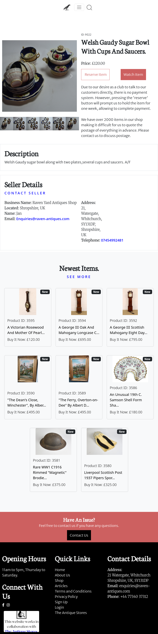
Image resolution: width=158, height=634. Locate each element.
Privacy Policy (66, 596)
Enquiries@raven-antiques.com (42, 218)
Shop (59, 580)
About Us (62, 575)
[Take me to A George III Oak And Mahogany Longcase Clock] (79, 317)
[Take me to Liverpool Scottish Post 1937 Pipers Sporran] (104, 460)
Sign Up (61, 602)
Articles (61, 586)
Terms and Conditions (73, 591)
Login (59, 607)
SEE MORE (79, 276)
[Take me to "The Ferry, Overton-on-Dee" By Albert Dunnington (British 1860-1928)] (79, 387)
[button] (7, 76)
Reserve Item (96, 74)
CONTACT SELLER (25, 193)
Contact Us (79, 535)
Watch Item (133, 74)
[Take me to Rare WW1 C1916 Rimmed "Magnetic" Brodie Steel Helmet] (53, 460)
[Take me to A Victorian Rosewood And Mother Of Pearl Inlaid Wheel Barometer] (27, 317)
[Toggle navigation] (79, 7)
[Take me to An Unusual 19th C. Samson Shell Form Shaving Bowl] (130, 387)
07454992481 (112, 240)
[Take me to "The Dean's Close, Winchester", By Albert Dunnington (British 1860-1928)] (27, 387)
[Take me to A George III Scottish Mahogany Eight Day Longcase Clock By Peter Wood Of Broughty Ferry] (130, 317)
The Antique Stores (71, 612)
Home (60, 569)
